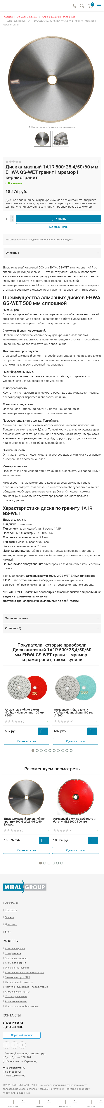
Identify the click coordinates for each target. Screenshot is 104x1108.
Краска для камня (16, 996)
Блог (8, 931)
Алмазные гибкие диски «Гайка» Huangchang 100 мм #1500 (73, 712)
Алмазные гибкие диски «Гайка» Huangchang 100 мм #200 (24, 712)
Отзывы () (13, 628)
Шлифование (13, 953)
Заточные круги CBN (17, 977)
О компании (12, 902)
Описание (12, 252)
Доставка (11, 924)
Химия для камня (15, 962)
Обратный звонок (21, 1035)
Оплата (9, 917)
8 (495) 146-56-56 (13, 1022)
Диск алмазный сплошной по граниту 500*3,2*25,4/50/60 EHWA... (24, 821)
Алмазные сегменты (17, 991)
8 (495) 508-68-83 (13, 1027)
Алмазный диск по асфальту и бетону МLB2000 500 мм (74, 820)
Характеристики (16, 618)
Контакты (11, 910)
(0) (14, 721)
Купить (61, 218)
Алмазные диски (64, 239)
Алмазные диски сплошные (36, 239)
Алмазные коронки (16, 958)
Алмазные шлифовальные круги (24, 972)
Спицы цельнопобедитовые (22, 1005)
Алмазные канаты (16, 1001)
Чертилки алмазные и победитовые (26, 986)
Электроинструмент (17, 967)
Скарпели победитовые (19, 982)
